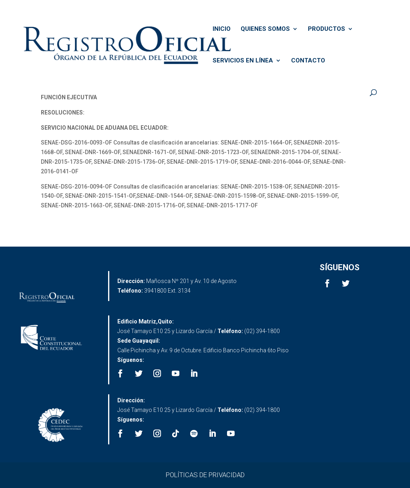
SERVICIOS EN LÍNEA (243, 61)
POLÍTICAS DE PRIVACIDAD (205, 475)
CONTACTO (308, 61)
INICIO (222, 29)
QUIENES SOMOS (265, 29)
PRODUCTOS (326, 29)
